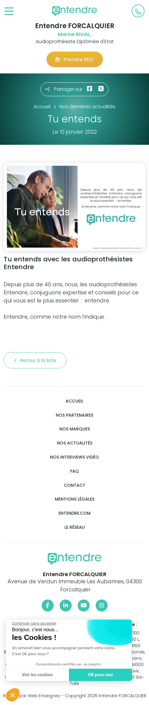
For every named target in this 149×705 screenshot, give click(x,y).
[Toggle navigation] (9, 11)
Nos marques (74, 429)
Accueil (74, 401)
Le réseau (74, 527)
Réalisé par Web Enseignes (31, 696)
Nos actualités (74, 443)
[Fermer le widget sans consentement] (33, 623)
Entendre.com (74, 513)
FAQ (74, 471)
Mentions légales (74, 499)
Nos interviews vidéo (74, 457)
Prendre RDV (74, 59)
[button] (12, 695)
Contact (74, 485)
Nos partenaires (74, 415)
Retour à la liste (35, 360)
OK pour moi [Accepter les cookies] (99, 674)
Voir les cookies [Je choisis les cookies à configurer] (36, 674)
